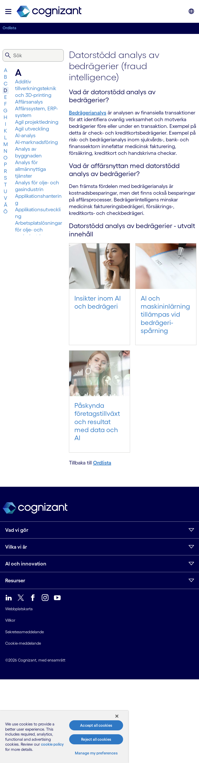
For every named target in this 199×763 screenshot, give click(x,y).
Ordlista (9, 28)
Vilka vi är (16, 547)
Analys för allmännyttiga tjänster (30, 169)
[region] (64, 737)
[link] (49, 11)
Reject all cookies (96, 739)
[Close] (116, 716)
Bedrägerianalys (87, 112)
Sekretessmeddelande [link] (24, 632)
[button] (8, 11)
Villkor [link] (10, 620)
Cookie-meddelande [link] (23, 643)
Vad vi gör (16, 530)
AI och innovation (25, 563)
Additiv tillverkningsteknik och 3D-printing (35, 88)
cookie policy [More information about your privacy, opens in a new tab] (52, 744)
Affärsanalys (29, 102)
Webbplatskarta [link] (19, 609)
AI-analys (25, 135)
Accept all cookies (96, 725)
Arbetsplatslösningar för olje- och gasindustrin (38, 229)
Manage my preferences (96, 753)
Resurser (15, 580)
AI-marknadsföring (36, 142)
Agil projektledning (36, 122)
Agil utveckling (32, 129)
